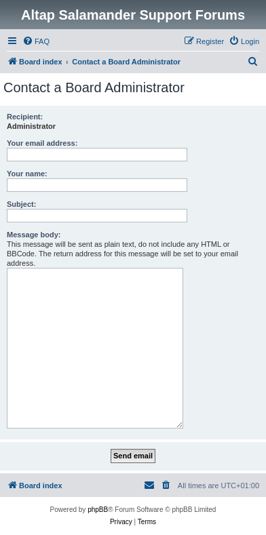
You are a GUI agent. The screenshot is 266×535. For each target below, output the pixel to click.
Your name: (27, 174)
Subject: (21, 204)
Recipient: (25, 117)
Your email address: (42, 143)
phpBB (98, 509)
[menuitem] (36, 41)
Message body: (33, 235)
